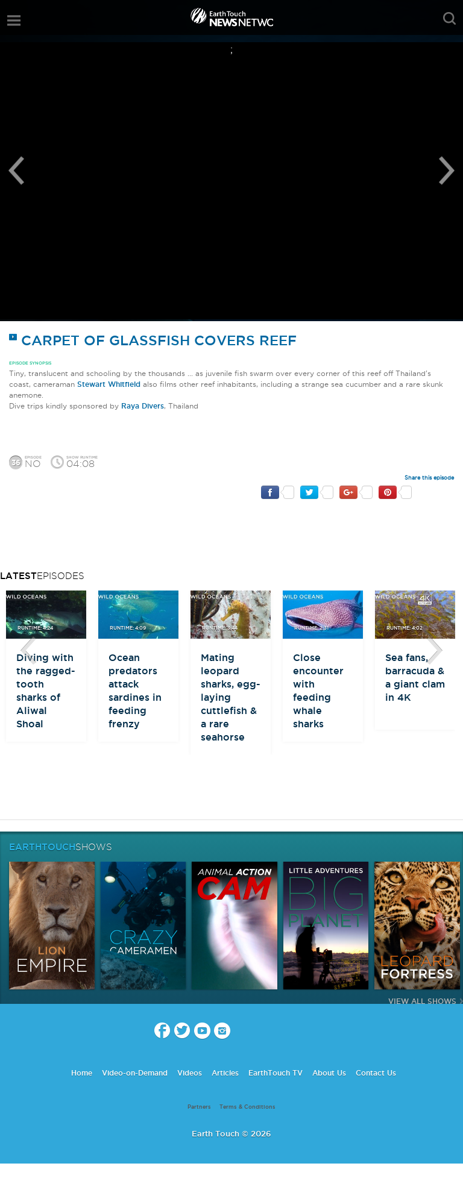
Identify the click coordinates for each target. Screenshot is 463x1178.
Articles (225, 1073)
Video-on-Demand (135, 1073)
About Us (329, 1073)
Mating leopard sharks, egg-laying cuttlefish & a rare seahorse (230, 697)
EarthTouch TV (275, 1073)
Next (447, 170)
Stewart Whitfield (108, 384)
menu (13, 20)
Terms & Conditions (247, 1107)
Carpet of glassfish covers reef (153, 340)
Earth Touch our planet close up (231, 18)
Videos (189, 1073)
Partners (199, 1107)
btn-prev (28, 650)
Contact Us (376, 1073)
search (449, 18)
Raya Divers (142, 406)
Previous (16, 170)
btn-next (435, 650)
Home (81, 1073)
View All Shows (422, 1001)
